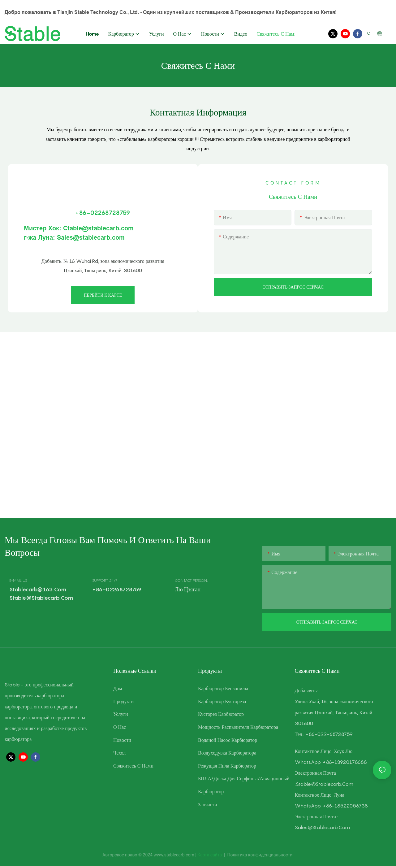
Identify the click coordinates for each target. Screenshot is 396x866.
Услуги (120, 714)
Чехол (119, 753)
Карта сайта (210, 854)
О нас (119, 727)
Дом (117, 688)
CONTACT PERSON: (191, 580)
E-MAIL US (18, 580)
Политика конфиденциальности (260, 854)
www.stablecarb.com (174, 854)
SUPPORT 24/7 (105, 580)
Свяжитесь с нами (133, 766)
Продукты (124, 701)
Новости (122, 740)
